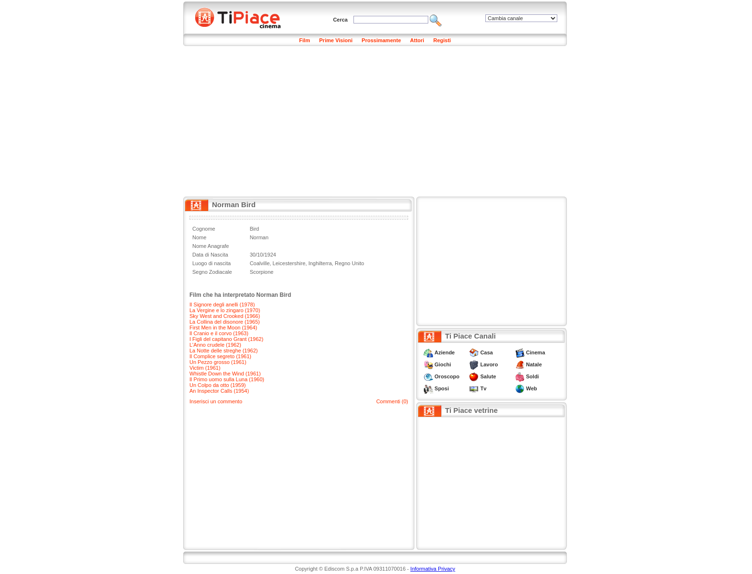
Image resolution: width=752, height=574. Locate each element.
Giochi (443, 364)
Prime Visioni (336, 40)
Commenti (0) (392, 401)
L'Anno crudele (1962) (215, 345)
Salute (488, 376)
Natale (534, 364)
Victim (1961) (205, 368)
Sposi (442, 388)
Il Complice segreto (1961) (220, 356)
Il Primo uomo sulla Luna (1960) (226, 379)
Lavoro (489, 364)
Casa (486, 352)
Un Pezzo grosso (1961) (218, 362)
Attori (417, 40)
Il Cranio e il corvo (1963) (218, 333)
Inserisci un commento (215, 401)
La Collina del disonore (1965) (224, 322)
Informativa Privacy (433, 569)
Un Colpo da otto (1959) (217, 385)
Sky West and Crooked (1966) (224, 316)
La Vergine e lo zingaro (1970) (224, 310)
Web (531, 388)
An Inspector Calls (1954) (219, 391)
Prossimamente (381, 40)
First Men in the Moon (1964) (223, 327)
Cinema (535, 352)
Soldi (532, 376)
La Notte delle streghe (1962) (223, 350)
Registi (442, 40)
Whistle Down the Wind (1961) (225, 373)
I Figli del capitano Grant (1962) (226, 339)
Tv (483, 388)
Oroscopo (447, 376)
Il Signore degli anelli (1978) (222, 304)
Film (304, 40)
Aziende (445, 352)
